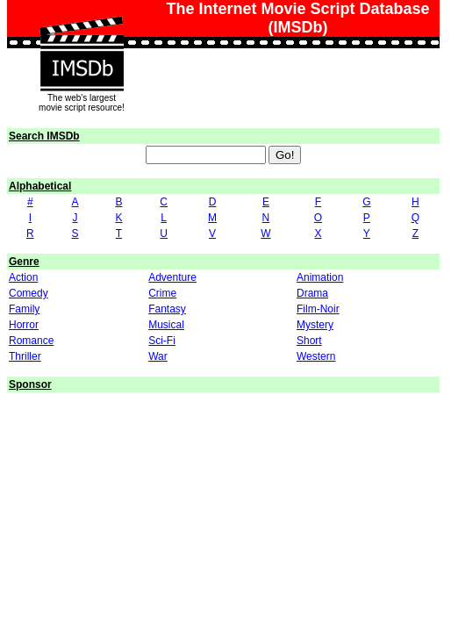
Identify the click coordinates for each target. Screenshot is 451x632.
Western (316, 356)
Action (23, 277)
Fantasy (167, 309)
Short (309, 340)
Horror (24, 325)
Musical (166, 325)
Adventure (172, 277)
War (158, 356)
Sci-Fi (161, 340)
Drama (312, 293)
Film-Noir (318, 309)
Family (24, 309)
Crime (162, 293)
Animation (320, 277)
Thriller (25, 356)
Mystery (315, 325)
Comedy (28, 293)
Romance (31, 340)
